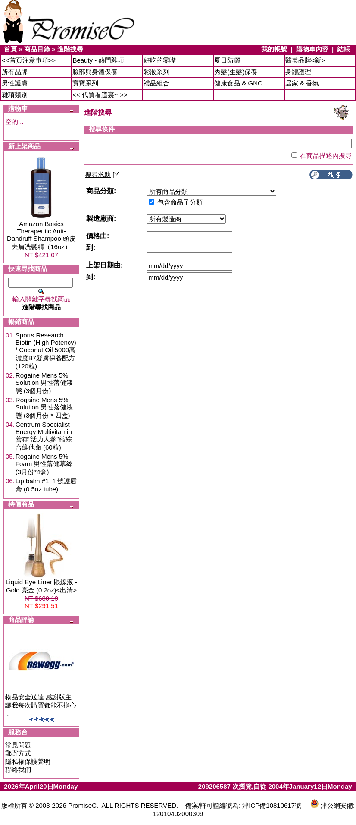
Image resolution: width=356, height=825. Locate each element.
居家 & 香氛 (302, 83)
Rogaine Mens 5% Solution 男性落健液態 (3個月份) (44, 383)
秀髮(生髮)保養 (235, 72)
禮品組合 (156, 83)
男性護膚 (15, 83)
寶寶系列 (85, 83)
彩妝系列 (156, 72)
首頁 (10, 49)
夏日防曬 (227, 60)
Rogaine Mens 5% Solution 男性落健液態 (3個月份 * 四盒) (44, 407)
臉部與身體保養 (95, 72)
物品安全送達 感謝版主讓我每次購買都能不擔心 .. (40, 705)
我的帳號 (274, 49)
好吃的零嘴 (160, 60)
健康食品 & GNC (238, 83)
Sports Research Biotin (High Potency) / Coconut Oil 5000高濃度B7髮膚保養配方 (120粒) (46, 350)
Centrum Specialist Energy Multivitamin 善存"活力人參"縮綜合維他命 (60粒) (44, 436)
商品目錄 (37, 49)
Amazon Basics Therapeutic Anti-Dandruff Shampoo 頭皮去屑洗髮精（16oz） (41, 235)
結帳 (343, 49)
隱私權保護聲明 (27, 761)
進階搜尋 (70, 49)
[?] (102, 174)
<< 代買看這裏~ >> (99, 94)
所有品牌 (15, 72)
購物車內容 (312, 49)
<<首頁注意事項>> (29, 60)
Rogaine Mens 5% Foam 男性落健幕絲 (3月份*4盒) (44, 464)
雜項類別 (15, 94)
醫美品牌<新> (305, 60)
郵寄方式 (18, 753)
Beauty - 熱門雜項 (98, 60)
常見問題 (18, 745)
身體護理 (298, 72)
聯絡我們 (18, 769)
